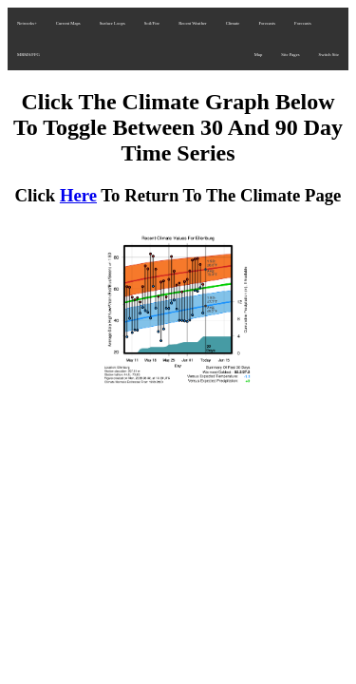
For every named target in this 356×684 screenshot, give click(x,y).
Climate (233, 23)
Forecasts (266, 23)
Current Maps (68, 23)
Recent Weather (192, 23)
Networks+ (27, 23)
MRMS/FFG (28, 54)
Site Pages (290, 54)
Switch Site (329, 54)
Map (258, 54)
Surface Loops (112, 23)
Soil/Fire (151, 23)
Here (78, 195)
